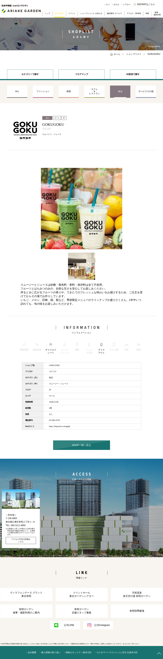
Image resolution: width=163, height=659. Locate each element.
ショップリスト (133, 54)
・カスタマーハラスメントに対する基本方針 (116, 652)
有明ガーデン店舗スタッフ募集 (81, 611)
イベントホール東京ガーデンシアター (81, 594)
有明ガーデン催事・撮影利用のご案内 (26, 611)
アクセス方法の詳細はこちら (20, 540)
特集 (147, 13)
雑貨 (69, 91)
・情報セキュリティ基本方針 (77, 652)
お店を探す (59, 13)
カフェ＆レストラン (94, 91)
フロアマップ (81, 74)
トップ (47, 13)
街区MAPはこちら (146, 4)
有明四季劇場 (137, 611)
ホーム (115, 54)
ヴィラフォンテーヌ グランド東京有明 (26, 594)
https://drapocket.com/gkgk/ (59, 426)
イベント (71, 13)
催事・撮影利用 (157, 13)
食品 (120, 91)
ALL (17, 91)
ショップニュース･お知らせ (91, 13)
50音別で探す (133, 74)
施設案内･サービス (114, 13)
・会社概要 (30, 652)
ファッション (42, 91)
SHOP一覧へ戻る (81, 445)
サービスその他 (146, 91)
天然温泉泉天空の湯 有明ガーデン (137, 594)
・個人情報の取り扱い (50, 652)
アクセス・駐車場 (134, 13)
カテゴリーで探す (30, 74)
